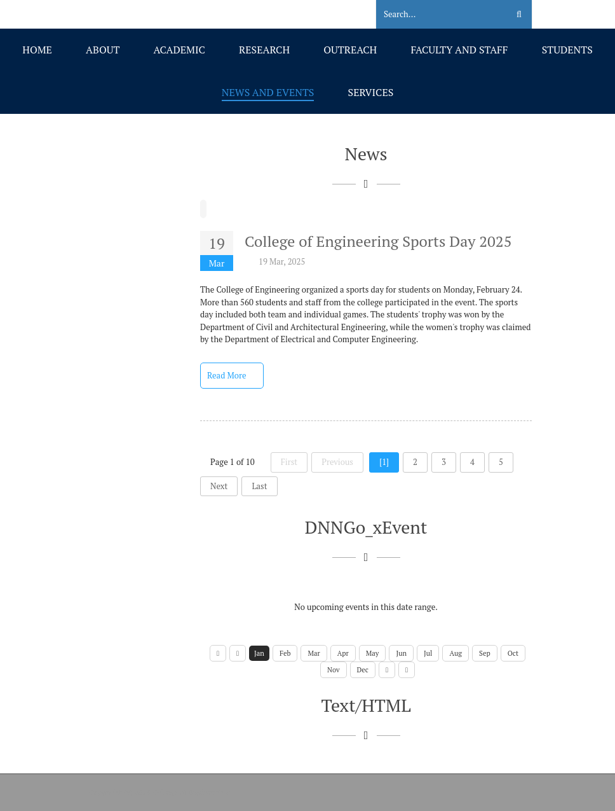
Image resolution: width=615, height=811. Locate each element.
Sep (484, 653)
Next (218, 486)
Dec (362, 669)
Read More (232, 375)
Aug (455, 653)
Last (259, 486)
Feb (285, 653)
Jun (401, 653)
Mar (314, 653)
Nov (333, 669)
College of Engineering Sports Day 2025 (378, 241)
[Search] (434, 14)
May (372, 653)
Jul (428, 653)
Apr (343, 653)
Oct (513, 653)
